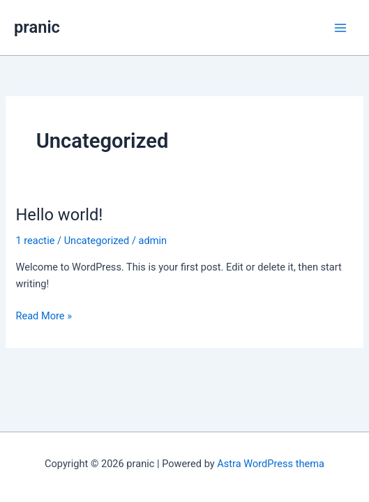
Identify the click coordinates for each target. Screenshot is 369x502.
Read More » (43, 315)
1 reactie (34, 240)
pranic (37, 27)
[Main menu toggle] (340, 28)
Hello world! (59, 215)
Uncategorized (97, 240)
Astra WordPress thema (270, 463)
